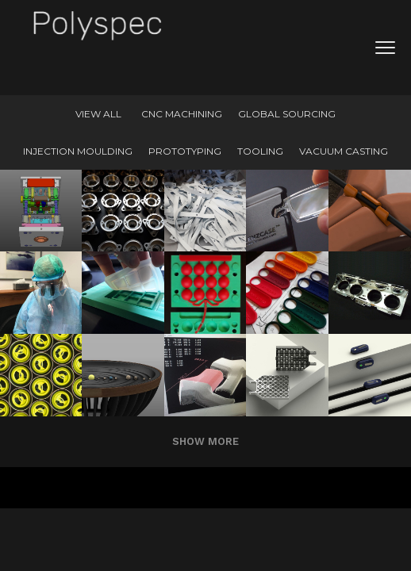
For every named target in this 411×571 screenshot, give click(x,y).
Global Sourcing (287, 114)
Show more (205, 441)
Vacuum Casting (343, 151)
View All (98, 114)
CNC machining (181, 114)
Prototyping (184, 151)
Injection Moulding (78, 151)
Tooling (260, 151)
